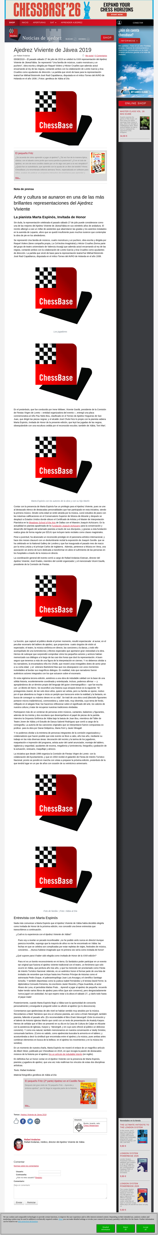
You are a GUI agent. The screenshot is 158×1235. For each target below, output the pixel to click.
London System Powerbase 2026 (129, 1154)
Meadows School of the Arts (42, 522)
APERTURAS (39, 22)
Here (60, 1219)
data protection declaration (28, 1221)
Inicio (25, 22)
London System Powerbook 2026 (129, 1184)
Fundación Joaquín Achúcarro (66, 526)
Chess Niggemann (91, 1125)
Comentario (19, 1181)
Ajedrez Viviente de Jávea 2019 (34, 1115)
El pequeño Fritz (24, 153)
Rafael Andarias (32, 1139)
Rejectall (125, 1228)
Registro (38, 1178)
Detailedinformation (105, 1228)
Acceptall (145, 1228)
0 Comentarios (101, 56)
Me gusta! (89, 56)
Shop (12, 22)
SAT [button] (53, 22)
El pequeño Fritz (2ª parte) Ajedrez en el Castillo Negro (55, 1081)
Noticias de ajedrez (42, 38)
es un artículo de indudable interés (65, 1054)
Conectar (138, 23)
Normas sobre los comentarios (26, 1166)
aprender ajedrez (71, 22)
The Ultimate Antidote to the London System (134, 1126)
